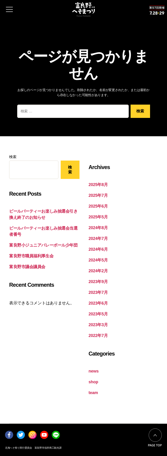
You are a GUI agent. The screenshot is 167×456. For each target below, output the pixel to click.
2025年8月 (98, 184)
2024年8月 (98, 227)
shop (93, 382)
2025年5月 (98, 217)
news (94, 371)
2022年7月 (98, 335)
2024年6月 (98, 249)
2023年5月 (98, 314)
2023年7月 (98, 292)
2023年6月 (98, 303)
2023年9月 (98, 281)
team (93, 392)
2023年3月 (98, 325)
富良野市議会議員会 (27, 266)
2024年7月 (98, 238)
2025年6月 (98, 206)
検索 (12, 157)
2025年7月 (98, 195)
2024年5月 (98, 260)
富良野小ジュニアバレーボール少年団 (43, 245)
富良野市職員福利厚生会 (31, 256)
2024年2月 (98, 271)
